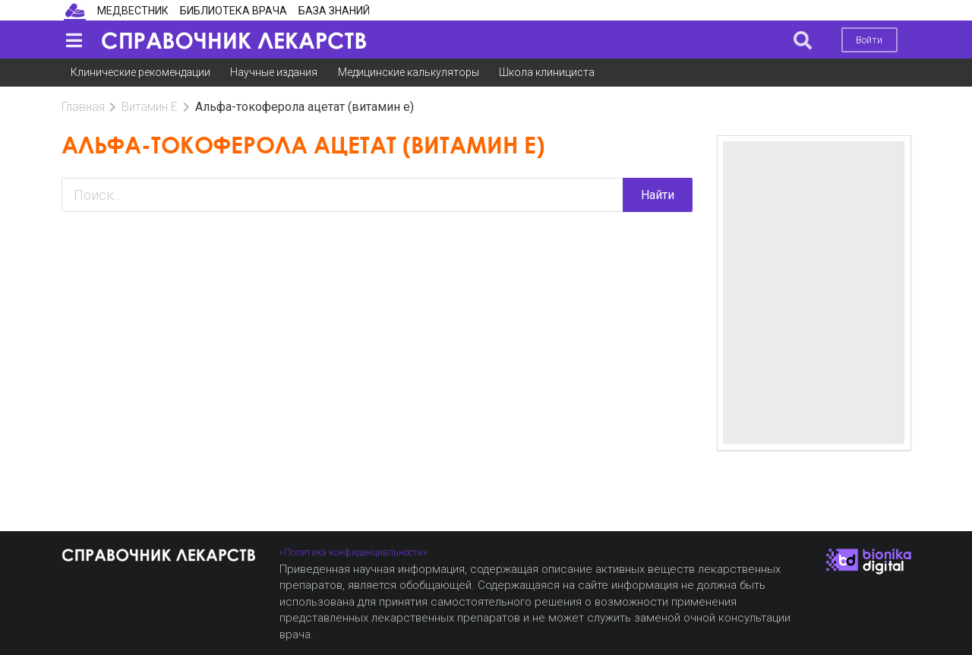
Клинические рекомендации (140, 72)
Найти (657, 195)
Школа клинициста (547, 72)
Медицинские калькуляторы (408, 72)
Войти (869, 40)
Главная (83, 107)
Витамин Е (150, 107)
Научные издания (273, 72)
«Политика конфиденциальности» (353, 552)
